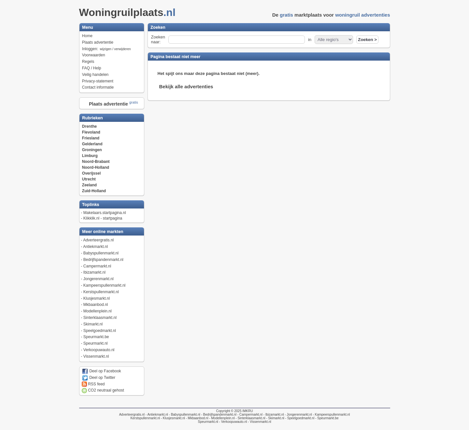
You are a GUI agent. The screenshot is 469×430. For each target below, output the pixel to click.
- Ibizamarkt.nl (273, 414)
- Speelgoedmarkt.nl (299, 418)
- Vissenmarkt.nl (259, 421)
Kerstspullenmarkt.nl (101, 292)
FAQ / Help (91, 68)
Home (87, 36)
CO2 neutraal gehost (103, 390)
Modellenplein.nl (97, 311)
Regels (88, 61)
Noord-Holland (95, 167)
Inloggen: (107, 49)
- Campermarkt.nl (249, 414)
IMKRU (247, 411)
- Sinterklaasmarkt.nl (250, 418)
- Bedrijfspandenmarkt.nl (218, 414)
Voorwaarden (93, 55)
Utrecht (89, 179)
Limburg (90, 155)
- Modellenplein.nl (221, 418)
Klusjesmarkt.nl (96, 298)
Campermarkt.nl (97, 266)
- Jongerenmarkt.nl (298, 414)
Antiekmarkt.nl (95, 246)
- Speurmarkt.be (326, 418)
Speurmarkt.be (96, 337)
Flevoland (91, 132)
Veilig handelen (95, 74)
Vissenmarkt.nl (96, 356)
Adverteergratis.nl (98, 240)
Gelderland (92, 144)
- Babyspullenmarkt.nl (184, 414)
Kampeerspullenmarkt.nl (104, 285)
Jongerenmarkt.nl (98, 279)
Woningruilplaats (129, 12)
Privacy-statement (97, 81)
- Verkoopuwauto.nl (232, 421)
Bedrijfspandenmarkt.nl (103, 259)
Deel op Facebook (101, 371)
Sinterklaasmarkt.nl (100, 317)
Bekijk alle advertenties (186, 86)
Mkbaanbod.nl (95, 304)
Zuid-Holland (94, 191)
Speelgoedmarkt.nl (99, 330)
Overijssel (91, 173)
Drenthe (89, 126)
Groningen (92, 150)
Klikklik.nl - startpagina (102, 218)
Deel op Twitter (98, 377)
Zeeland (89, 185)
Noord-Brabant (96, 161)
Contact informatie (98, 87)
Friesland (90, 138)
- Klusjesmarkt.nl (172, 418)
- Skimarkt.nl (274, 418)
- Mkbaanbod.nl (196, 418)
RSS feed (93, 384)
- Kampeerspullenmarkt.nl (331, 414)
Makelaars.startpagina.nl (104, 212)
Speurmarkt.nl (95, 343)
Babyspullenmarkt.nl (101, 253)
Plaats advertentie (97, 42)
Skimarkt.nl (93, 324)
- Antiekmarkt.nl (156, 414)
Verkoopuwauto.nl (98, 350)
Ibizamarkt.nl (94, 272)
